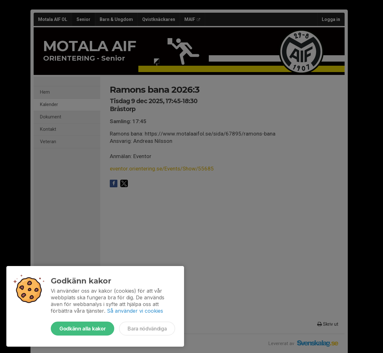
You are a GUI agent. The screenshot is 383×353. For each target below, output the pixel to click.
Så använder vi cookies (135, 311)
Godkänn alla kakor (82, 328)
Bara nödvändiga (147, 328)
